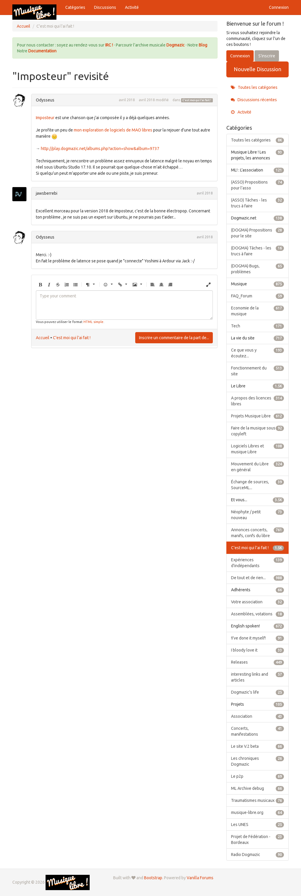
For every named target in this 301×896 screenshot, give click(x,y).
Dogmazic (175, 45)
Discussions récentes (254, 99)
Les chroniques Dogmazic (257, 761)
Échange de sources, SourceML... (257, 484)
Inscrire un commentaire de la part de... (174, 337)
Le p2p (257, 776)
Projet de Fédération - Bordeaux (257, 839)
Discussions (105, 7)
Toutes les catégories (254, 87)
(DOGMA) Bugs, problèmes (257, 268)
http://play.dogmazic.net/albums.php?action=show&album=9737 (100, 148)
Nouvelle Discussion (257, 69)
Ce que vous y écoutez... (257, 352)
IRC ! (109, 45)
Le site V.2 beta (257, 746)
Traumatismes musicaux (257, 800)
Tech (257, 326)
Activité (132, 7)
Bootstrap (153, 877)
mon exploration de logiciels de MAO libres (113, 130)
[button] (40, 285)
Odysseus (45, 100)
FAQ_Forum (257, 296)
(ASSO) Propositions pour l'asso (257, 184)
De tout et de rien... (257, 578)
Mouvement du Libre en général (257, 466)
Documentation (42, 51)
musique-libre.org (257, 812)
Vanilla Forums (200, 877)
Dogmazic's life (257, 692)
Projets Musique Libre (257, 416)
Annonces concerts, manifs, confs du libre (257, 532)
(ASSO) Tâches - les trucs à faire (257, 202)
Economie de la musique (257, 310)
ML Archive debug (257, 788)
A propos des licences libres (257, 400)
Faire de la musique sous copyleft (257, 430)
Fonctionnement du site (257, 370)
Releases (257, 662)
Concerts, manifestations (257, 731)
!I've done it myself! (257, 638)
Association (257, 716)
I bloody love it (257, 650)
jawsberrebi (46, 193)
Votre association (257, 602)
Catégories (75, 7)
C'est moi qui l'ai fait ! (197, 100)
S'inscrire (266, 56)
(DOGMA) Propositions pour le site (257, 232)
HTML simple (93, 322)
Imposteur (45, 117)
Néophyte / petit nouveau (257, 514)
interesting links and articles (257, 676)
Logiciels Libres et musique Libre (257, 448)
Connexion (279, 7)
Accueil (42, 337)
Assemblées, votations (257, 614)
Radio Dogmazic (257, 854)
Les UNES (257, 824)
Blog (203, 45)
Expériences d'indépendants (257, 562)
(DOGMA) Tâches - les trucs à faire (257, 250)
